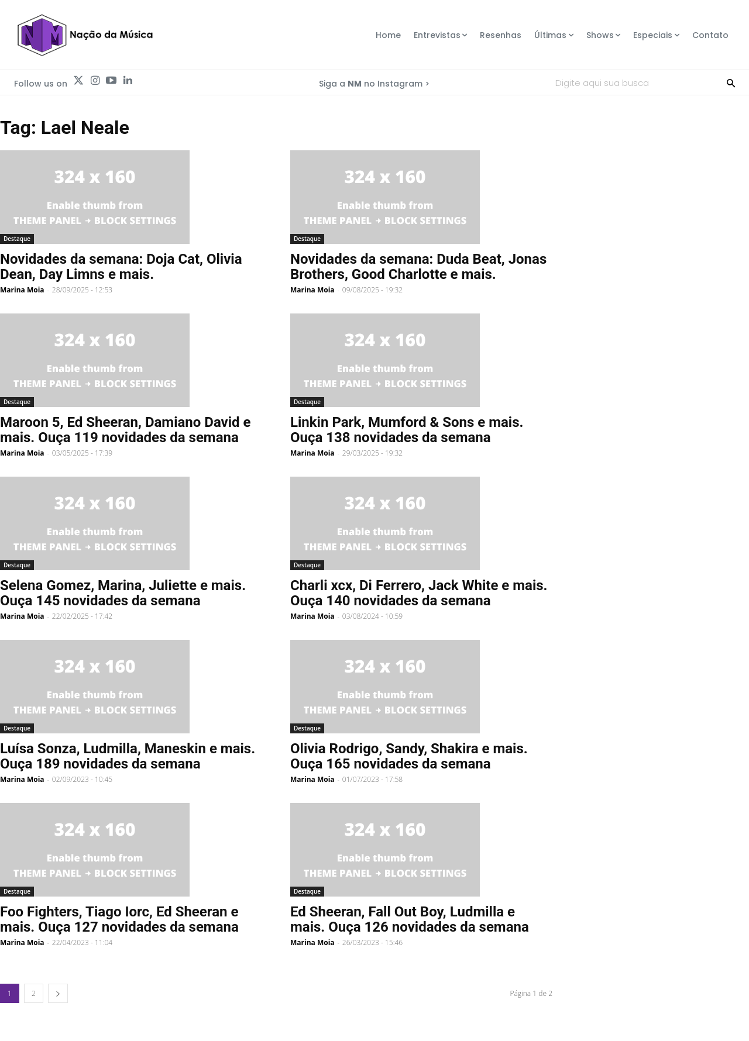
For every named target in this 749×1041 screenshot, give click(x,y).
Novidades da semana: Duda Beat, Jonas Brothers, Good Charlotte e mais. (418, 266)
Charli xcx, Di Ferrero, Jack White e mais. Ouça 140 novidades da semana (419, 593)
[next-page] (58, 993)
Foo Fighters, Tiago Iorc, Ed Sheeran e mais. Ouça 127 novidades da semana (119, 919)
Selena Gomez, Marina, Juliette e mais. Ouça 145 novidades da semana (123, 593)
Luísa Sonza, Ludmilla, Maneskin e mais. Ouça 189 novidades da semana (127, 756)
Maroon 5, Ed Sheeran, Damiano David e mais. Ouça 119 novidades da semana (125, 430)
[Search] (731, 82)
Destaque (17, 239)
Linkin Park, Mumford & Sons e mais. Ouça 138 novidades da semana (406, 430)
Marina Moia (22, 290)
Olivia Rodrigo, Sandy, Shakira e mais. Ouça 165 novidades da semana (409, 756)
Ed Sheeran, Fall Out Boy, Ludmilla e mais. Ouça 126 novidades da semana (409, 919)
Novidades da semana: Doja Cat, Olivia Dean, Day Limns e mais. (121, 266)
